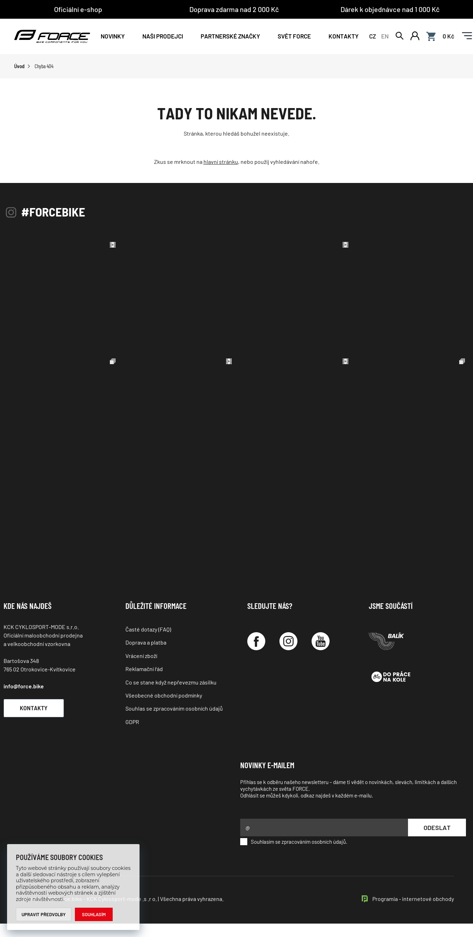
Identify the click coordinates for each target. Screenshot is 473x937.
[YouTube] (321, 641)
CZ (372, 36)
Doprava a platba (145, 642)
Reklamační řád (144, 668)
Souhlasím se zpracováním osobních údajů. (293, 841)
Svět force (294, 36)
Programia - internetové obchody (413, 898)
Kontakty (344, 36)
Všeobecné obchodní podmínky (163, 695)
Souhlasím (94, 914)
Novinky (113, 36)
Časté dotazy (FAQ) (148, 629)
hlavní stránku (220, 161)
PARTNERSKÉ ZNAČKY (230, 36)
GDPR (132, 721)
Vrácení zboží (141, 655)
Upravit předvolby (44, 914)
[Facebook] (256, 641)
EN (385, 36)
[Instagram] (288, 641)
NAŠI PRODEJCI (162, 36)
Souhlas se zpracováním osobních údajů (174, 708)
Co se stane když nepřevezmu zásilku (171, 682)
